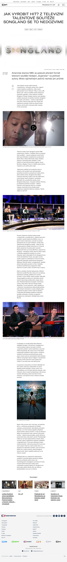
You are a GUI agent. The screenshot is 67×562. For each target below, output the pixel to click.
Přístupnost (25, 556)
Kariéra (34, 531)
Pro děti (44, 1)
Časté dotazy (36, 535)
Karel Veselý (5, 72)
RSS (64, 556)
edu (48, 1)
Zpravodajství (23, 1)
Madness (40, 29)
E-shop (3, 533)
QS (19, 491)
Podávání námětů (37, 533)
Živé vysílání (4, 522)
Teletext (3, 527)
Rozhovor (53, 491)
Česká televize (16, 1)
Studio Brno (35, 525)
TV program (38, 1)
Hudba (26, 29)
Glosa (31, 29)
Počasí (3, 531)
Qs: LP (20, 494)
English (11, 556)
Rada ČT (35, 529)
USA (35, 29)
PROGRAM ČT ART (48, 5)
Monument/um (6, 491)
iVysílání (33, 1)
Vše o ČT (52, 1)
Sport (29, 1)
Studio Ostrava (36, 527)
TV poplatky (4, 525)
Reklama (35, 522)
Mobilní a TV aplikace (6, 535)
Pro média (35, 520)
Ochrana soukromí (17, 556)
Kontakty (35, 537)
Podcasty (4, 529)
